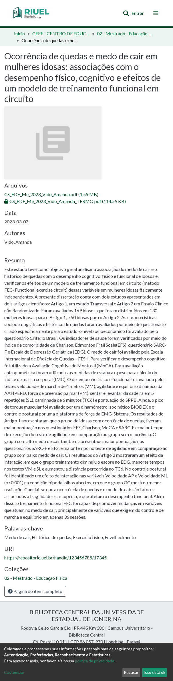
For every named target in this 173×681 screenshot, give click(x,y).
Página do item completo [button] (35, 591)
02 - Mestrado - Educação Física (125, 33)
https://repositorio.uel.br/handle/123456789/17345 (55, 557)
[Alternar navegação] (156, 13)
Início (19, 33)
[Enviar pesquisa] (126, 13)
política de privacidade (94, 660)
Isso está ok (154, 672)
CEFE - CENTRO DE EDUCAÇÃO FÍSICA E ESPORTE (61, 33)
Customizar (14, 672)
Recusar (131, 672)
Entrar (138, 13)
